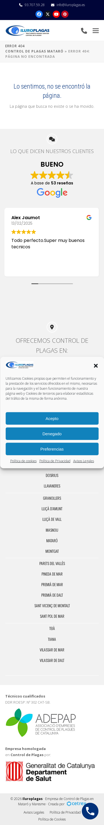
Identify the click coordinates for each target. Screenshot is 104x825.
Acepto (52, 418)
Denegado (52, 433)
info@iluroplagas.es (71, 4)
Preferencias (52, 448)
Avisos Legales (83, 461)
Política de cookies (23, 461)
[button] (95, 366)
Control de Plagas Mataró (34, 51)
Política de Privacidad (54, 461)
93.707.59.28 (35, 4)
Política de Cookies (52, 819)
